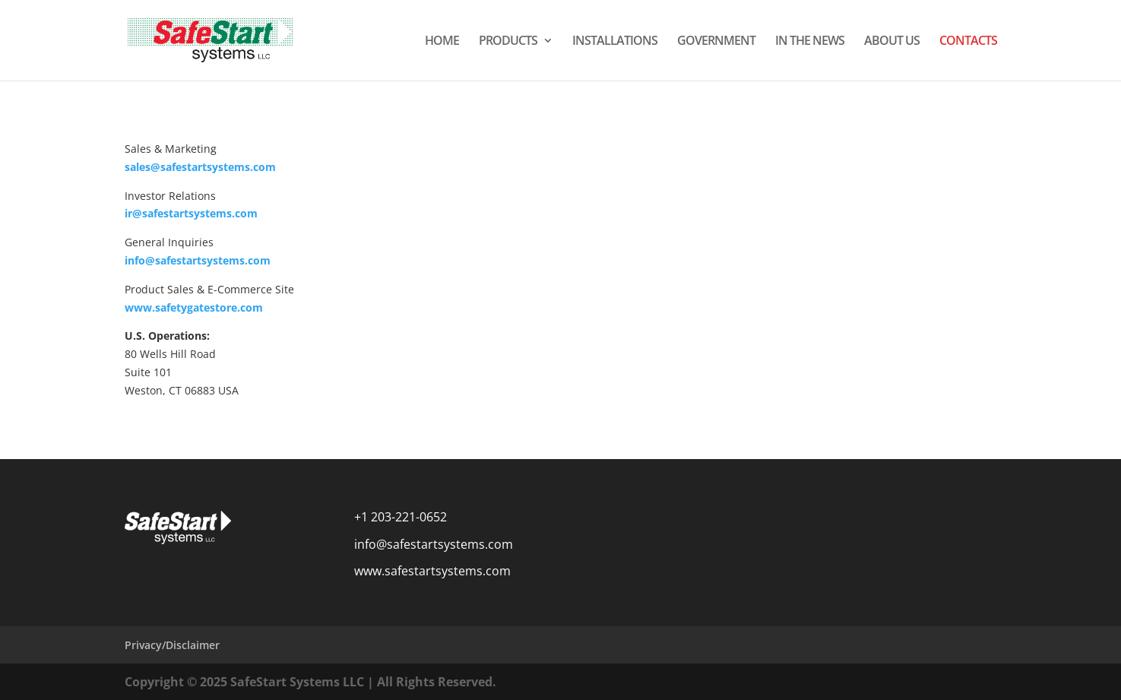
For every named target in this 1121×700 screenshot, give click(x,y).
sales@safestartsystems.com (200, 167)
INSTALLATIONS (614, 42)
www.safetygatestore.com (194, 307)
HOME (442, 42)
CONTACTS (968, 42)
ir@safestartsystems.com (191, 213)
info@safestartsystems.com (198, 260)
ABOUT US (892, 42)
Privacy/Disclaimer (172, 645)
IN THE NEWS (809, 42)
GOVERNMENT (716, 42)
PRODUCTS (508, 42)
